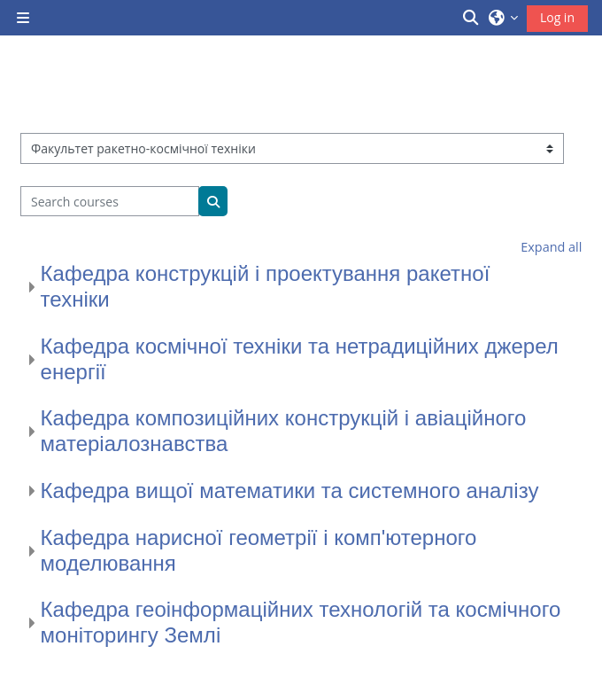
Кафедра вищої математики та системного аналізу (290, 490)
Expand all (551, 246)
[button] (471, 17)
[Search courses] (110, 201)
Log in (557, 17)
